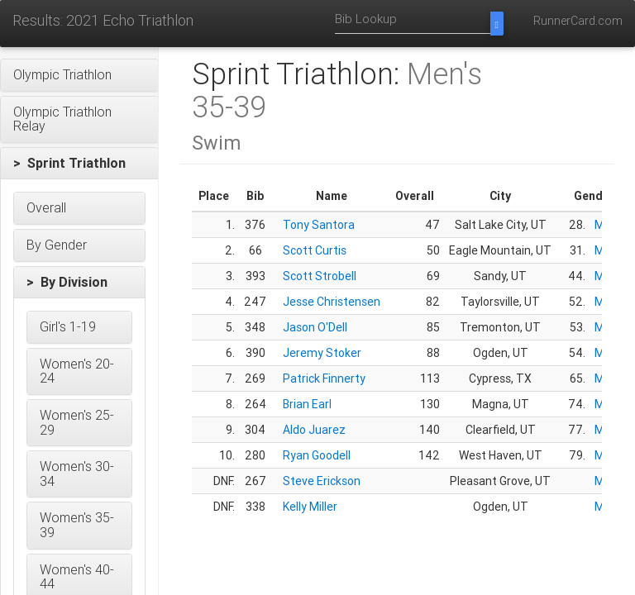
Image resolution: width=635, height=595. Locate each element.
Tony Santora (319, 224)
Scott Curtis (314, 250)
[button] (79, 75)
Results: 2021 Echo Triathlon (102, 20)
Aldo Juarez (314, 429)
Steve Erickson (321, 481)
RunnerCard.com (578, 20)
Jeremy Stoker (322, 352)
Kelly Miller (310, 506)
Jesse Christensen (331, 301)
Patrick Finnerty (324, 378)
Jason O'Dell (315, 327)
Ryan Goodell (317, 455)
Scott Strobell (319, 276)
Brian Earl (307, 404)
